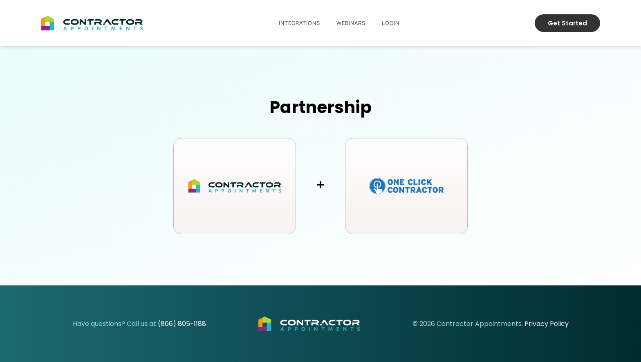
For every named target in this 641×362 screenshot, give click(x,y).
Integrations (299, 23)
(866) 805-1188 (182, 323)
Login (390, 23)
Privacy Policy (546, 323)
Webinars (350, 23)
